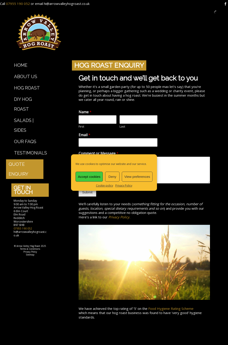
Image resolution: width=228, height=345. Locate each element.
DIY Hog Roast (23, 104)
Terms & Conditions (30, 248)
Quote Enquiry (18, 169)
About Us (25, 76)
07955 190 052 (18, 3)
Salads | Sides (24, 125)
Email (84, 135)
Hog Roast (27, 88)
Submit (87, 192)
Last (122, 126)
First (81, 126)
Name (85, 112)
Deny (112, 177)
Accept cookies (89, 177)
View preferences (137, 177)
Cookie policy (104, 185)
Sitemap (30, 254)
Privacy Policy (123, 185)
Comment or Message (98, 153)
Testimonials (30, 153)
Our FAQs (25, 141)
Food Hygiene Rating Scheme (170, 308)
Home (20, 65)
